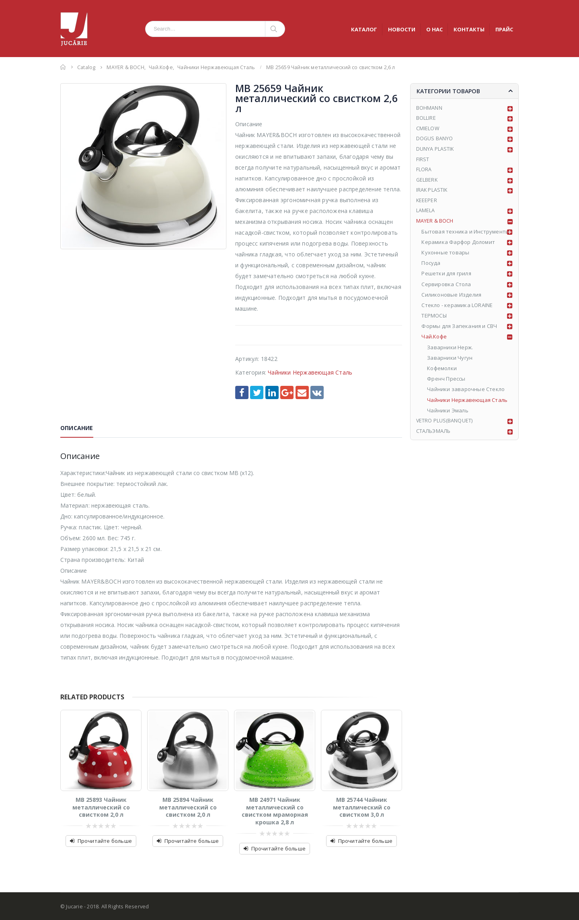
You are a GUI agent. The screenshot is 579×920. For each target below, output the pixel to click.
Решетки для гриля (446, 277)
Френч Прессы (446, 382)
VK (317, 392)
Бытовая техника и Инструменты (466, 235)
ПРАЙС (504, 29)
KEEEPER (426, 203)
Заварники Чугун (450, 361)
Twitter (256, 392)
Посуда (431, 266)
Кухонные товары (446, 256)
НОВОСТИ (401, 29)
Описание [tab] (76, 428)
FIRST (422, 161)
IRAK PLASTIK (432, 193)
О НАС (434, 29)
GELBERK (427, 182)
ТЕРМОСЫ (434, 319)
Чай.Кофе (434, 340)
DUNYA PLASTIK (435, 150)
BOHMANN (429, 108)
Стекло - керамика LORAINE (457, 308)
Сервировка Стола (446, 287)
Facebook (241, 392)
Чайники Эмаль (448, 414)
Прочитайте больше (105, 840)
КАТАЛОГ (364, 29)
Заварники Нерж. (450, 350)
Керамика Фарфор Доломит (458, 245)
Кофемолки (442, 371)
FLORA (424, 171)
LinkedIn (272, 392)
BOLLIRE (426, 119)
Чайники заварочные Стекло (466, 392)
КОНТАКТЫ (469, 29)
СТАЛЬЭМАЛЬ (433, 434)
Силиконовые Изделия (452, 298)
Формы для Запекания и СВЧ (459, 329)
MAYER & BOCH (435, 224)
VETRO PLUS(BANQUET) (445, 424)
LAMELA (425, 213)
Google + (287, 392)
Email (302, 392)
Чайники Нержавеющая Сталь (310, 372)
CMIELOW (427, 129)
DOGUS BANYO (435, 140)
